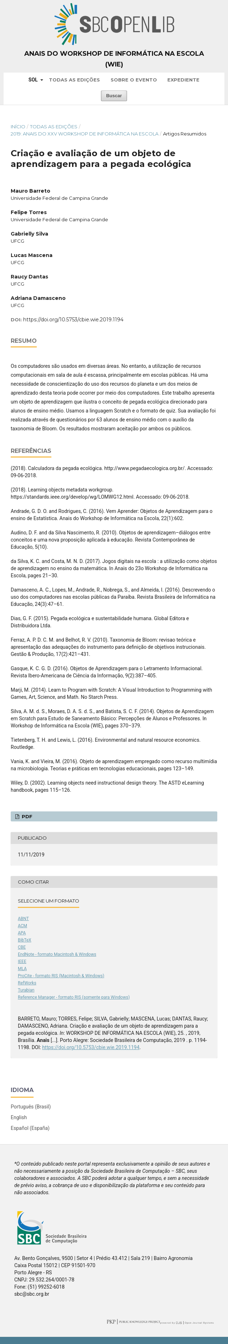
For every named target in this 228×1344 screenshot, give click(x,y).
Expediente (183, 80)
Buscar (114, 95)
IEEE (22, 961)
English (19, 1117)
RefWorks (27, 982)
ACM (22, 925)
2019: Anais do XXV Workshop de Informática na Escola (84, 134)
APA (22, 932)
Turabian (26, 990)
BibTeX (24, 940)
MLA (22, 968)
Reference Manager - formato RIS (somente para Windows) (74, 997)
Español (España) (30, 1128)
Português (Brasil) (31, 1107)
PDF (26, 816)
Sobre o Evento (134, 80)
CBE (22, 947)
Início (18, 126)
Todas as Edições (74, 80)
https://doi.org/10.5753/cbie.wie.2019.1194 (73, 319)
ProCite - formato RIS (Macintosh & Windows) (61, 975)
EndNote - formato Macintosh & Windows (57, 954)
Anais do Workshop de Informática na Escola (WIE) (114, 59)
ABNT (23, 918)
